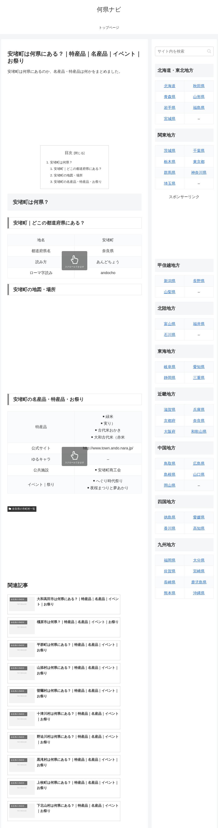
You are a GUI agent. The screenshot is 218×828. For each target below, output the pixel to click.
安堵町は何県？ (60, 162)
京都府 (169, 421)
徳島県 (169, 517)
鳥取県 (169, 463)
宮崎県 (199, 571)
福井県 (199, 324)
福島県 (199, 108)
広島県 (199, 463)
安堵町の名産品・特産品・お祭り (77, 183)
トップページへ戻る (166, 815)
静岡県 (169, 378)
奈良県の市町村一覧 (22, 510)
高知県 (199, 528)
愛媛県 (199, 517)
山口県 (199, 474)
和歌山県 (199, 431)
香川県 (169, 528)
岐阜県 (169, 367)
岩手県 (169, 108)
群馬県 (169, 172)
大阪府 (169, 431)
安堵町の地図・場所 (67, 176)
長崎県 (169, 582)
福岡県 (169, 560)
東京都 (199, 162)
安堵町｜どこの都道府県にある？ (77, 169)
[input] (184, 51)
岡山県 (169, 485)
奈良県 (199, 421)
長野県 (199, 281)
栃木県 (169, 162)
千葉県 (199, 151)
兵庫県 (199, 410)
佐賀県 (169, 571)
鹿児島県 (199, 582)
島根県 (169, 474)
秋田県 (199, 86)
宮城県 (169, 119)
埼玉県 (169, 183)
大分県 (199, 560)
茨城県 (169, 151)
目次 (68, 153)
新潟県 (169, 281)
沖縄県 (199, 593)
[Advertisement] (74, 110)
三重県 (199, 378)
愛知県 (199, 367)
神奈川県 (199, 172)
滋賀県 (169, 410)
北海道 (169, 86)
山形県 (199, 97)
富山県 (169, 324)
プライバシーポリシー (199, 815)
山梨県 (169, 292)
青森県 (169, 97)
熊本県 (169, 593)
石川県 (169, 335)
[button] (209, 51)
